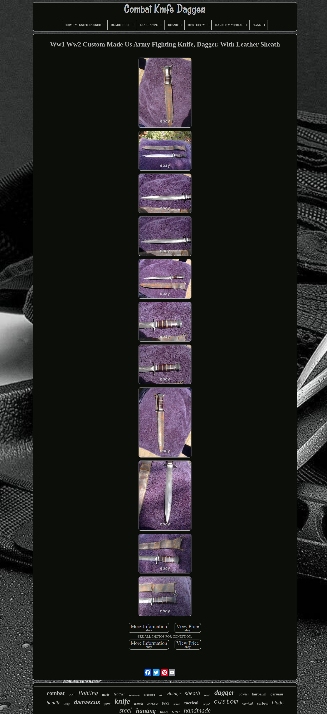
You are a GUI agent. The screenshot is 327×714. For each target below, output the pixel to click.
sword (207, 695)
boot (166, 703)
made (105, 694)
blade (277, 702)
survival (247, 703)
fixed (107, 703)
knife (122, 701)
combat (55, 693)
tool (160, 695)
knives (177, 704)
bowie (243, 694)
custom (226, 702)
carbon (262, 703)
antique (152, 704)
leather (119, 694)
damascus (87, 702)
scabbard (149, 694)
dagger (224, 692)
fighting (88, 692)
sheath (192, 693)
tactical (191, 702)
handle (53, 702)
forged (206, 703)
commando (134, 695)
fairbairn (259, 694)
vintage (173, 693)
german (276, 694)
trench (138, 703)
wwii (71, 694)
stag (67, 703)
